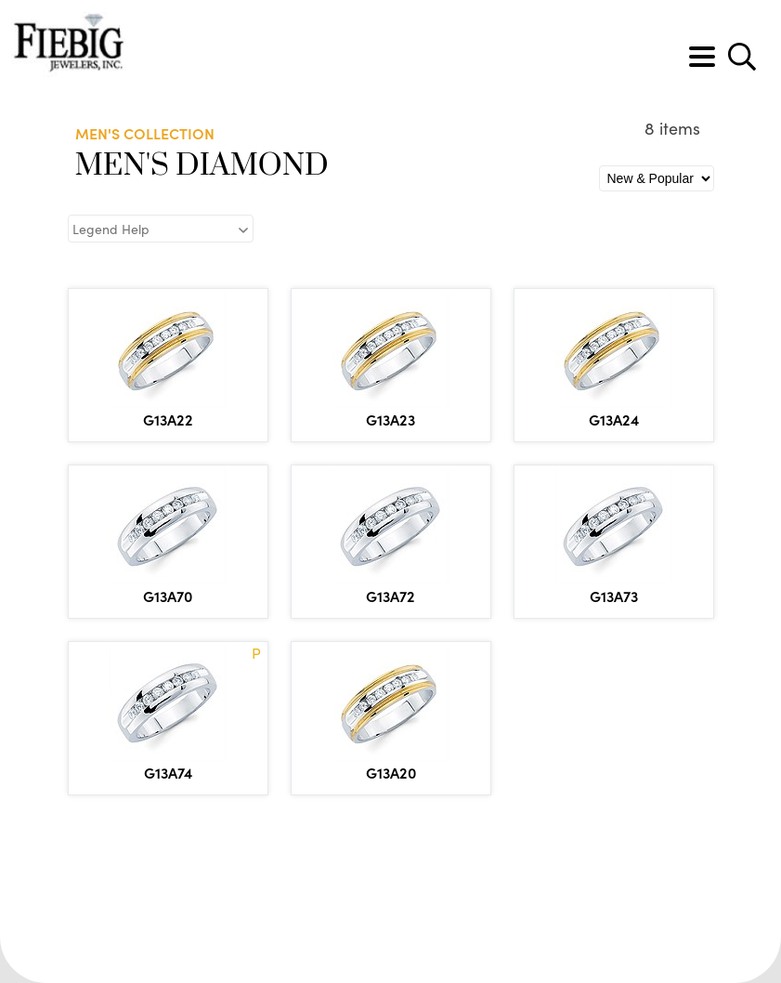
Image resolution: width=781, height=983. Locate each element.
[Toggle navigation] (702, 57)
